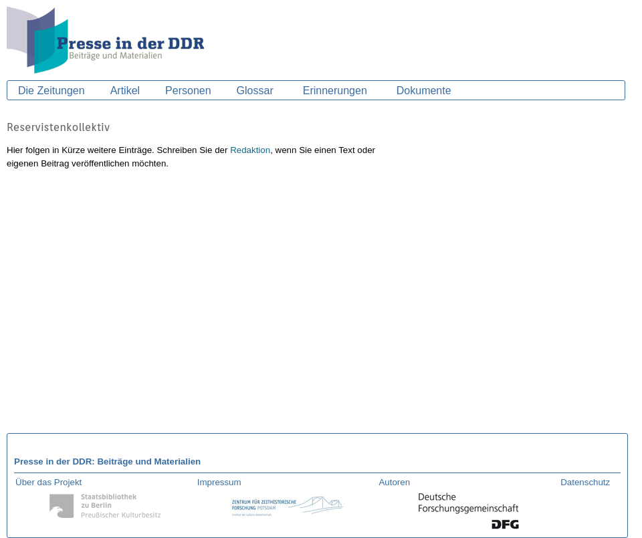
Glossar (255, 90)
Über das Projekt (48, 482)
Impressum (219, 482)
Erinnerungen (335, 90)
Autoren (394, 482)
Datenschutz (585, 482)
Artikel (125, 90)
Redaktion (250, 150)
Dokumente (424, 90)
